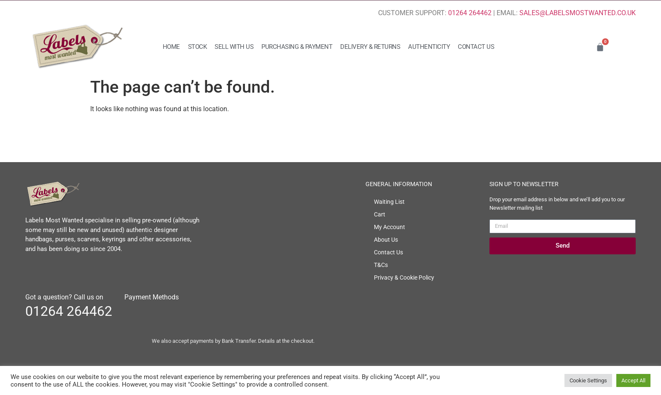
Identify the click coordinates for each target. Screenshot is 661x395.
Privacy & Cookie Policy (404, 277)
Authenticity (429, 47)
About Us (386, 239)
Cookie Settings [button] (588, 380)
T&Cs (381, 265)
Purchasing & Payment (296, 47)
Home (171, 47)
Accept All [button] (633, 380)
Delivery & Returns (370, 47)
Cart (379, 214)
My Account (389, 227)
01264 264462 (470, 13)
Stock (197, 47)
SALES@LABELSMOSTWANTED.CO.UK (577, 13)
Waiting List (389, 201)
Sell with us (234, 47)
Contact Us (476, 47)
